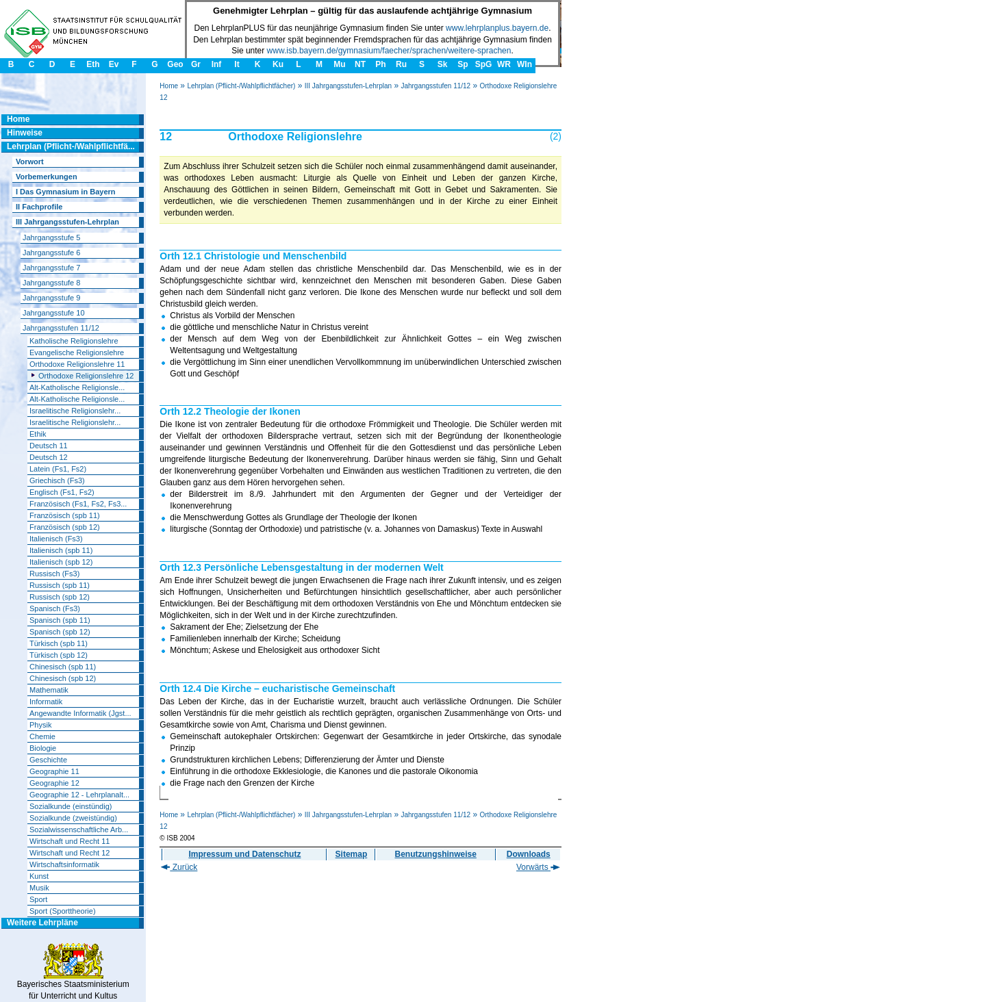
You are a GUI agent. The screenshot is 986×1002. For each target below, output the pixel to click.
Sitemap (352, 854)
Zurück (179, 867)
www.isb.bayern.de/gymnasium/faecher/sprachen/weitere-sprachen (389, 50)
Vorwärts (538, 867)
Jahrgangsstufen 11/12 (435, 86)
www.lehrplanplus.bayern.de (497, 28)
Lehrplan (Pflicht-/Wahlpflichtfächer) (241, 86)
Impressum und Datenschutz (244, 854)
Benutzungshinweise (436, 854)
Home (169, 86)
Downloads (529, 854)
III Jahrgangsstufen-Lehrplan (348, 86)
